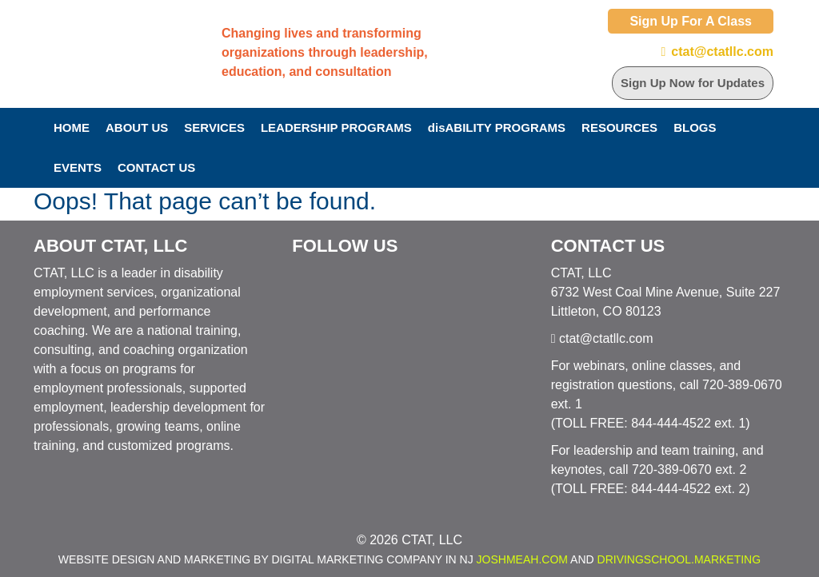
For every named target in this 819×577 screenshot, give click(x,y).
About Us (137, 127)
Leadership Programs (336, 127)
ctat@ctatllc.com (722, 51)
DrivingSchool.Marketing (679, 559)
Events (78, 167)
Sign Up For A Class (690, 21)
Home (72, 127)
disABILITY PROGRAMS (496, 127)
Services (214, 127)
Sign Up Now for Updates (693, 83)
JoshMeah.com (522, 559)
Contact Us (156, 167)
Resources (619, 127)
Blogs (694, 127)
